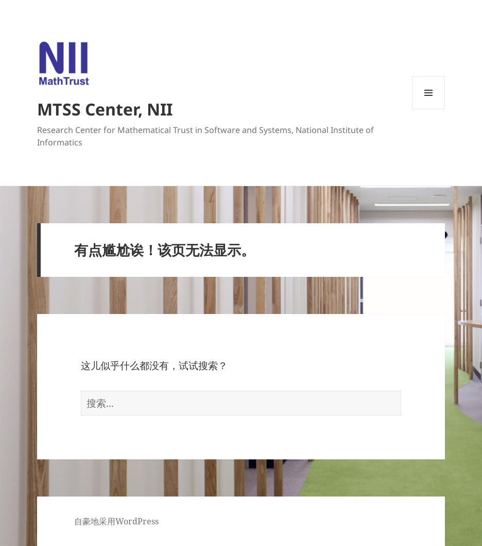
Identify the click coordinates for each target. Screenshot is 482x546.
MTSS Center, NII (105, 109)
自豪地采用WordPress (116, 521)
